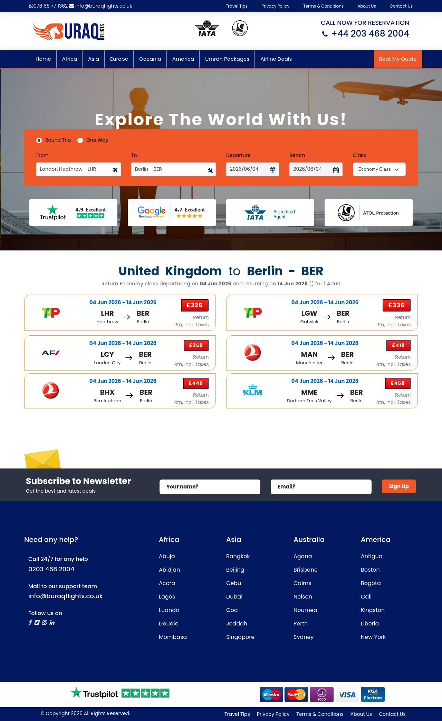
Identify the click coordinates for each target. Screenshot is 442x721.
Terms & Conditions (323, 6)
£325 (194, 305)
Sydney (304, 637)
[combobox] (379, 169)
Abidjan (169, 570)
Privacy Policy (275, 6)
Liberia (370, 624)
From (42, 155)
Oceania (150, 58)
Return (297, 155)
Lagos (167, 597)
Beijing (235, 570)
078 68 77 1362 (48, 5)
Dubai (234, 597)
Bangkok (238, 556)
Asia (93, 58)
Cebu (233, 583)
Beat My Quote (398, 58)
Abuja (167, 556)
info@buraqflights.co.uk (100, 5)
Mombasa (173, 637)
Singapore (240, 637)
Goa (232, 610)
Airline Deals (276, 58)
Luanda (169, 610)
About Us (366, 6)
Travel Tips (237, 6)
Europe (119, 58)
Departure (238, 155)
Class (359, 155)
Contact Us (401, 6)
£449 (196, 383)
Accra (167, 583)
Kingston (373, 610)
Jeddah (236, 624)
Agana (303, 556)
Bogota (371, 583)
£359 (196, 345)
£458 (398, 383)
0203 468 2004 (51, 569)
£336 (396, 305)
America (183, 58)
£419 (398, 345)
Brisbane (306, 570)
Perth (301, 624)
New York (373, 637)
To (134, 155)
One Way (92, 140)
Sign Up (399, 486)
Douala (169, 624)
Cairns (302, 583)
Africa (69, 58)
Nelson (303, 597)
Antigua (372, 556)
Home (43, 58)
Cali (366, 597)
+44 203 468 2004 (370, 34)
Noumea (305, 610)
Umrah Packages (227, 58)
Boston (370, 570)
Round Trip (53, 140)
